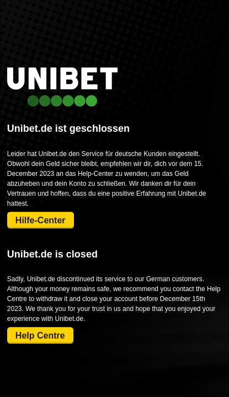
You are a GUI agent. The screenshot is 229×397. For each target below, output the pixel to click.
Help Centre (40, 335)
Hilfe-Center (40, 220)
